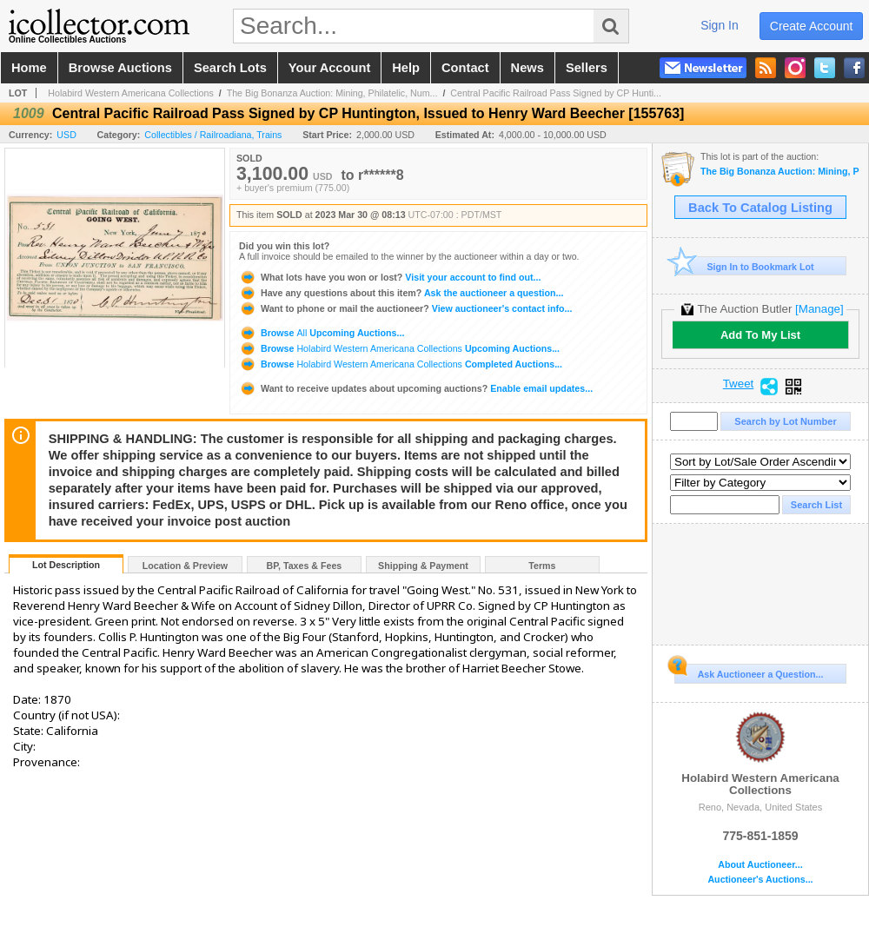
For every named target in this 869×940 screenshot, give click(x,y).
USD (66, 134)
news (527, 68)
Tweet (738, 384)
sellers (586, 68)
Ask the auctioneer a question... (401, 293)
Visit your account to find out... (390, 277)
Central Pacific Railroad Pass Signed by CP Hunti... (555, 93)
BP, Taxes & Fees (304, 565)
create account (811, 26)
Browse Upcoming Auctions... (321, 333)
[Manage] (819, 308)
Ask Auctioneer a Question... (748, 671)
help (406, 68)
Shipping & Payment (423, 565)
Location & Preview (185, 565)
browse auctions (120, 68)
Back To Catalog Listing (760, 208)
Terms (541, 565)
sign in (719, 25)
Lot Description (66, 564)
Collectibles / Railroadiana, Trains (213, 134)
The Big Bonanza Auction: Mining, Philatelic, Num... (332, 93)
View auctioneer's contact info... (405, 308)
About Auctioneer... (760, 865)
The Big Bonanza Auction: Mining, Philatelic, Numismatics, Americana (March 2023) (779, 171)
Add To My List (760, 334)
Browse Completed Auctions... (400, 364)
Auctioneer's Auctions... (760, 879)
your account (329, 68)
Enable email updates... (416, 388)
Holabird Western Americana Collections (131, 93)
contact (465, 68)
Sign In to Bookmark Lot (744, 266)
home (29, 68)
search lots (230, 68)
